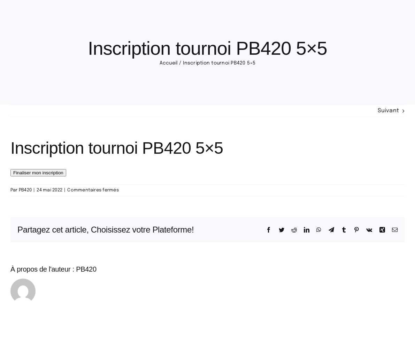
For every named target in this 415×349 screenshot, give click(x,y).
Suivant (388, 111)
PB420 (25, 190)
